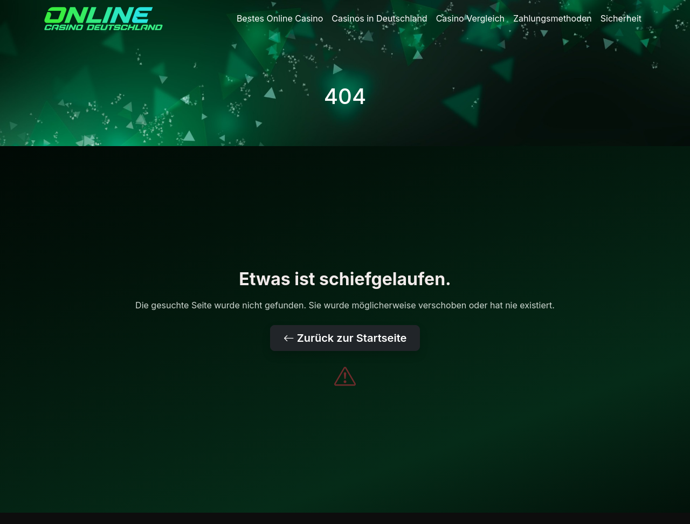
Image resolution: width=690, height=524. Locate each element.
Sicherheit (621, 18)
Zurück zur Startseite (345, 338)
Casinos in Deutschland (379, 18)
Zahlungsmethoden (552, 18)
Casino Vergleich (470, 18)
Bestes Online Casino (280, 18)
